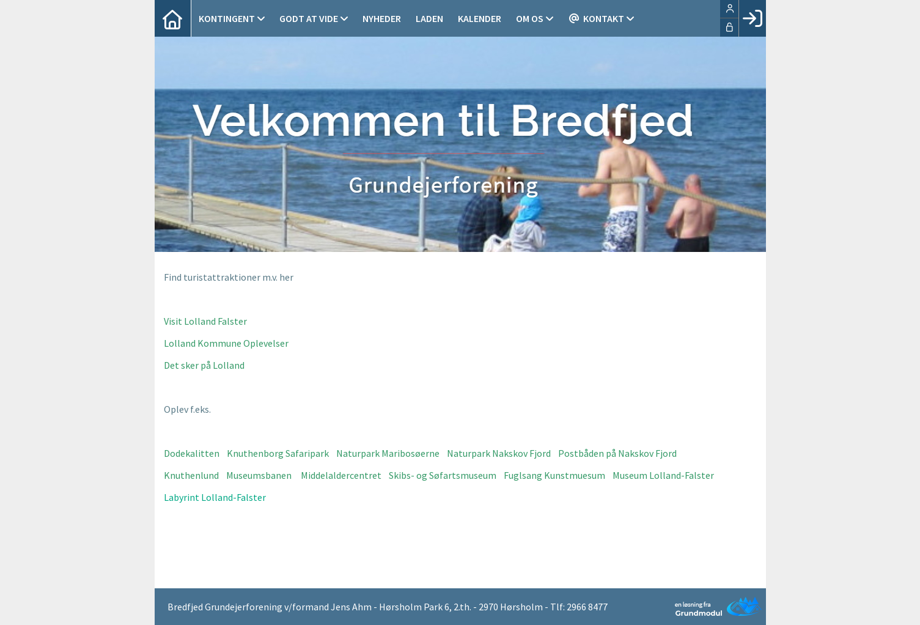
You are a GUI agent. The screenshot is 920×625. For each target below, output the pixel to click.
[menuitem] (173, 18)
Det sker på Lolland (204, 365)
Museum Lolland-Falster (663, 475)
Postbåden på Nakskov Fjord (617, 453)
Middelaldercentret (341, 475)
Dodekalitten (191, 453)
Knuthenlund (191, 475)
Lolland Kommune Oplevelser (226, 343)
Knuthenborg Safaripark (278, 453)
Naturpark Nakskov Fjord (499, 453)
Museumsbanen (259, 475)
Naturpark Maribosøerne (388, 453)
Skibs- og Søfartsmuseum (442, 475)
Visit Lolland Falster (205, 321)
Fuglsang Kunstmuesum (554, 475)
